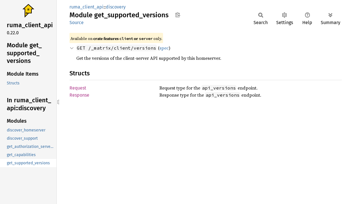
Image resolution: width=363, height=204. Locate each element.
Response (79, 95)
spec (164, 48)
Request (77, 88)
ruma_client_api (86, 7)
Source (76, 22)
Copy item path (177, 15)
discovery (116, 7)
